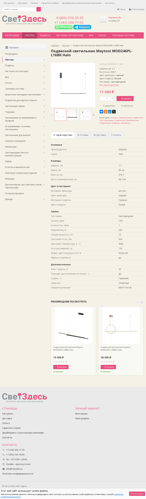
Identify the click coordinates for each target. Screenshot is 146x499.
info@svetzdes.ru (14, 468)
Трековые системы (123, 35)
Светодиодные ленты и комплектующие (17, 154)
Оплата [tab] (116, 135)
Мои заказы (81, 413)
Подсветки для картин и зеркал (21, 100)
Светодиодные (107, 120)
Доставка (22, 3)
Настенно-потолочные (69, 35)
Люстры (29, 35)
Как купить (9, 3)
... (140, 35)
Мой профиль (82, 418)
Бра (91, 35)
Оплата (34, 3)
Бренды (9, 199)
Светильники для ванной (17, 135)
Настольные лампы (15, 106)
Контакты (109, 3)
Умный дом (10, 146)
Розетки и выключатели (17, 167)
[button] (137, 302)
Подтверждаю (137, 493)
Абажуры (9, 178)
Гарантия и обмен (50, 3)
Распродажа (12, 35)
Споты (102, 35)
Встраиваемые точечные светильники (18, 128)
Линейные (125, 123)
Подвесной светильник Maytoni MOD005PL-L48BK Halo (68, 348)
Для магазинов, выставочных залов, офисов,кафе (23, 186)
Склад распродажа (14, 193)
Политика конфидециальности (17, 473)
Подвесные (138, 117)
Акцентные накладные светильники (23, 94)
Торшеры (9, 111)
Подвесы (45, 35)
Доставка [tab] (100, 135)
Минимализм (132, 120)
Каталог (12, 47)
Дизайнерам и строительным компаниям (81, 3)
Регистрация (136, 9)
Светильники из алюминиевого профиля (21, 119)
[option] (60, 115)
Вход (121, 9)
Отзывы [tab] (82, 135)
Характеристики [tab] (62, 135)
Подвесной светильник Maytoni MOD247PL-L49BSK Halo (116, 348)
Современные (125, 117)
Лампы (8, 161)
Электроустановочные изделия (21, 172)
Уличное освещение (15, 140)
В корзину (124, 98)
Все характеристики (109, 85)
